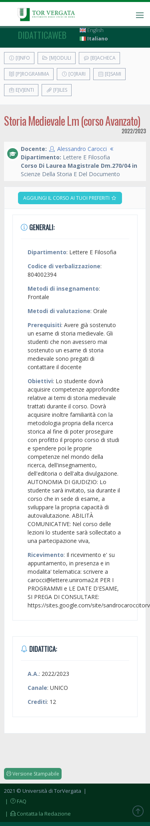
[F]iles (56, 89)
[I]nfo (19, 57)
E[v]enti (21, 89)
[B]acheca (99, 57)
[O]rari (73, 73)
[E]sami (109, 73)
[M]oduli (56, 57)
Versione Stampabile (32, 773)
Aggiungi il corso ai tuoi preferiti (70, 198)
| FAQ (15, 801)
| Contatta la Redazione (37, 813)
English (92, 30)
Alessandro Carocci (82, 149)
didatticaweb (42, 34)
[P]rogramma (28, 73)
